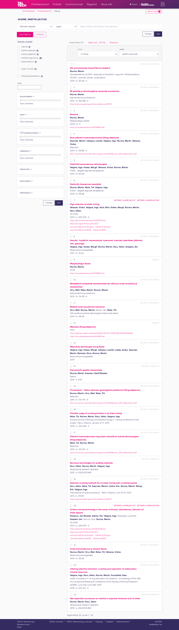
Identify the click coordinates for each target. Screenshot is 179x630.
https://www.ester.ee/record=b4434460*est (87, 336)
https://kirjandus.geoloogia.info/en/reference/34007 (91, 499)
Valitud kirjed (153, 11)
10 (75, 280)
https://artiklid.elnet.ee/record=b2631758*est (87, 529)
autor (23, 114)
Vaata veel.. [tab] (96, 42)
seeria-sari (26, 169)
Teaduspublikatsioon (32, 76)
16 (75, 409)
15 (75, 386)
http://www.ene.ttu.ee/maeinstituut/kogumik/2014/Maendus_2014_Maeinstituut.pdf (103, 154)
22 (75, 565)
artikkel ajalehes (30, 54)
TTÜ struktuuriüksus (30, 133)
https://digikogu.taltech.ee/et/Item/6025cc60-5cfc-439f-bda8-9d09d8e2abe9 (101, 333)
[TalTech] (22, 4)
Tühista (148, 34)
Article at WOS (99, 230)
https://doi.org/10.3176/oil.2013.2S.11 (84, 532)
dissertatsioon (29, 61)
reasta (121, 49)
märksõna (25, 151)
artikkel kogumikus (31, 58)
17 (74, 432)
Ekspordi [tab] (114, 42)
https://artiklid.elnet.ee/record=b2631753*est (87, 220)
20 (75, 505)
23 (75, 594)
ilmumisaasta (27, 96)
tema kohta (26, 181)
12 (75, 323)
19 (75, 479)
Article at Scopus (102, 227)
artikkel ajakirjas (30, 50)
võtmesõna (26, 193)
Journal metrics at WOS (80, 230)
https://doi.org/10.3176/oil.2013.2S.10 (84, 224)
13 (75, 343)
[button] (162, 4)
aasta (20, 83)
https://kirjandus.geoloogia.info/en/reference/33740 (91, 104)
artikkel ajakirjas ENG (148, 200)
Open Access (29, 69)
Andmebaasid (28, 11)
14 (75, 366)
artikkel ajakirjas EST (125, 200)
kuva (80, 49)
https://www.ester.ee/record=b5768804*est (87, 127)
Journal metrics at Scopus (81, 227)
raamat (26, 46)
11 (74, 303)
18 (75, 459)
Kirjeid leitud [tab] (76, 42)
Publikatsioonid (44, 11)
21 (75, 545)
